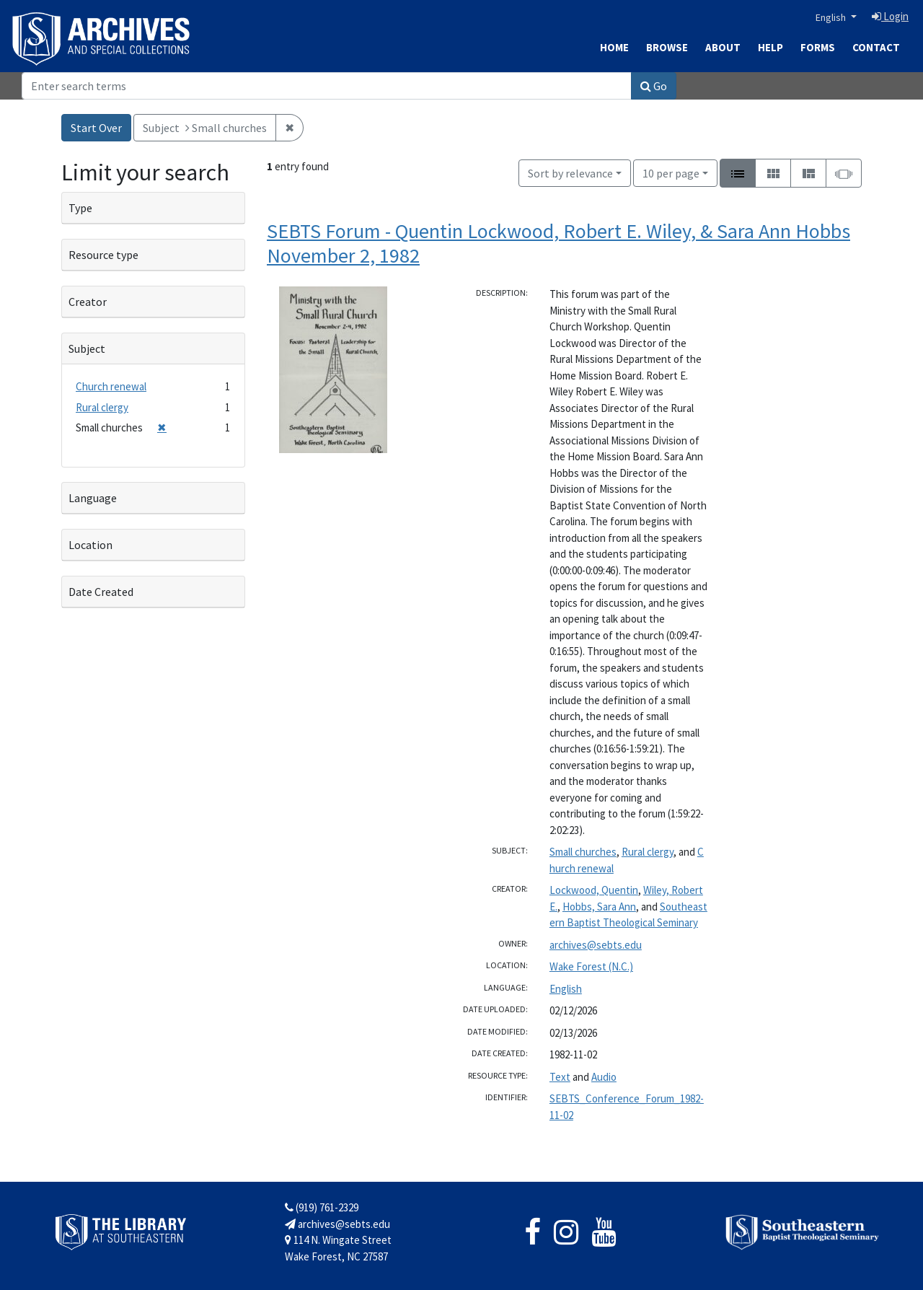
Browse (667, 47)
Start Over (96, 127)
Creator (88, 301)
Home (614, 47)
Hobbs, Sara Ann (599, 906)
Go (653, 86)
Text (559, 1077)
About (723, 47)
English (832, 17)
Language (93, 498)
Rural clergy (648, 852)
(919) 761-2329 (321, 1207)
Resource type (103, 254)
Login (890, 16)
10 (670, 172)
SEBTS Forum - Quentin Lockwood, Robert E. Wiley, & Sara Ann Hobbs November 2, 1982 (558, 243)
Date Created (101, 591)
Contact (876, 47)
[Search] (327, 86)
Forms (817, 47)
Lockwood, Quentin (593, 890)
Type (80, 208)
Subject (87, 348)
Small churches (583, 852)
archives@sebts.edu (595, 945)
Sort (570, 173)
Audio (604, 1077)
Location (90, 545)
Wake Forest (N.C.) (591, 966)
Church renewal (111, 386)
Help (770, 47)
